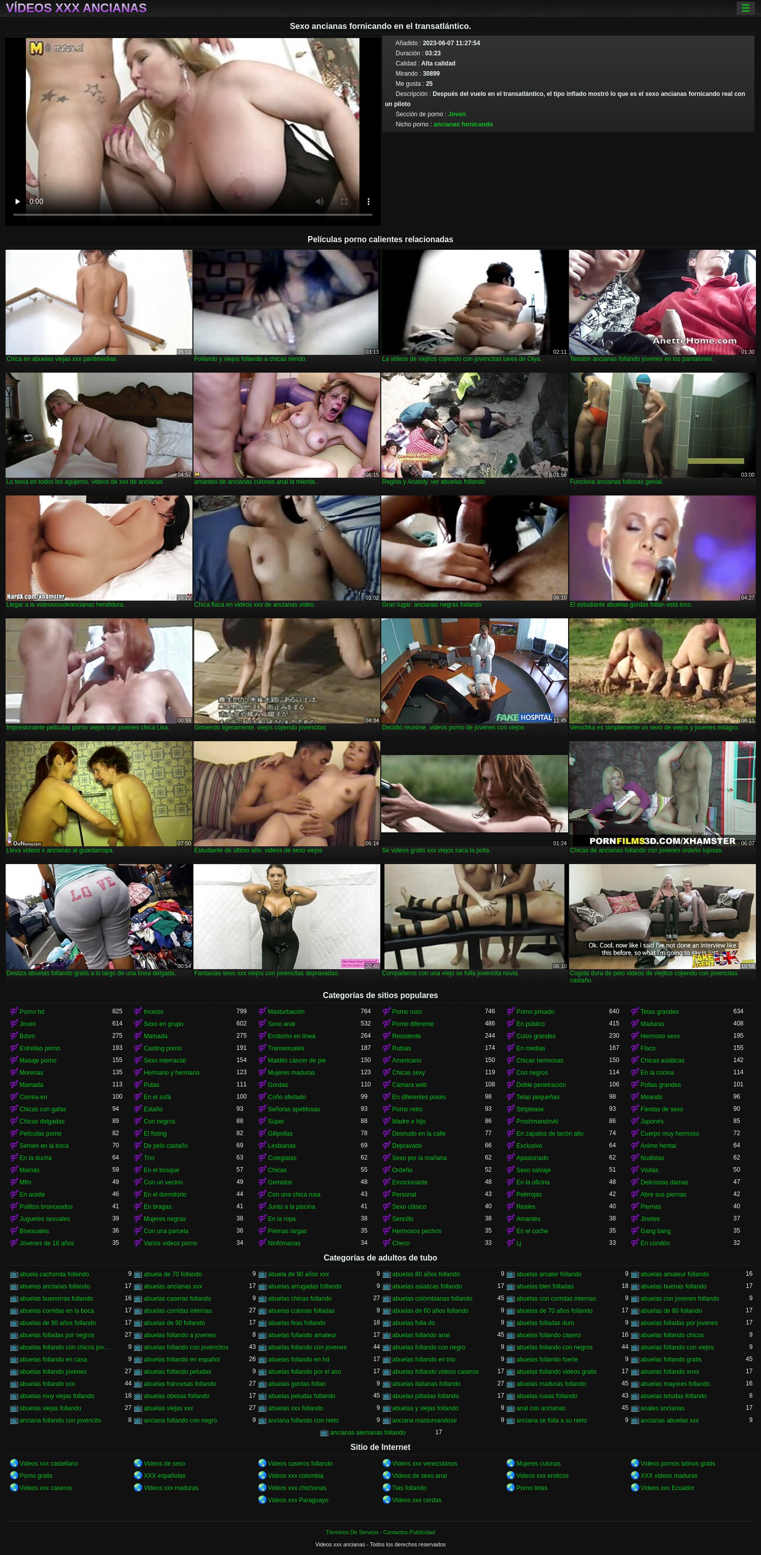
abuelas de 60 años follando (430, 1310)
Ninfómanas (284, 1243)
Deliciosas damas (664, 1182)
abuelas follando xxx (47, 1383)
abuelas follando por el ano (304, 1371)
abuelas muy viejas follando (57, 1396)
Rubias (401, 1048)
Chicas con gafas (43, 1109)
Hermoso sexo (660, 1036)
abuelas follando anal (421, 1335)
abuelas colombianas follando (432, 1298)
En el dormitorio (165, 1194)
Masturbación (286, 1011)
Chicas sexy (408, 1072)
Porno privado (535, 1011)
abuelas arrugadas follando (305, 1286)
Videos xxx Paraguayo (298, 1500)
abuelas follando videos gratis (556, 1371)
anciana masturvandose (424, 1420)
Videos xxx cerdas (417, 1500)
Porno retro (407, 1109)
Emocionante (410, 1182)
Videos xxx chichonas (297, 1488)
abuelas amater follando (548, 1274)
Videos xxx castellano (49, 1463)
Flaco (648, 1048)
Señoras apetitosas (294, 1109)
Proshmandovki (537, 1121)
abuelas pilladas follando (425, 1396)
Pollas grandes (661, 1084)
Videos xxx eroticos (542, 1475)
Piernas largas (287, 1231)
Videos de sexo (164, 1463)
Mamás (30, 1170)
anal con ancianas (541, 1408)
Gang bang (656, 1231)
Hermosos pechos (417, 1231)
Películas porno (41, 1133)
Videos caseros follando (300, 1463)
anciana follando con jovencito (61, 1420)
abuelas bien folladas (545, 1286)
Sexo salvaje (533, 1170)
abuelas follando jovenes (53, 1371)
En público (530, 1024)
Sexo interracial (165, 1060)
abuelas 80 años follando (426, 1274)
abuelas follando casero (548, 1335)
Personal (404, 1194)
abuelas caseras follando (177, 1298)
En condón (655, 1243)
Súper (276, 1121)
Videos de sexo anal (419, 1475)
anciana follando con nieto (303, 1420)
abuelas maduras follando (551, 1383)
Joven (457, 114)
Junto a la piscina (291, 1206)
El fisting (155, 1133)
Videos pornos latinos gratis (678, 1463)
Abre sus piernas (663, 1194)
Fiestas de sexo (662, 1109)
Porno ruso (407, 1011)
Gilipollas (280, 1133)
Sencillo (403, 1218)
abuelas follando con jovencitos (186, 1347)
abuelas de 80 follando (671, 1310)
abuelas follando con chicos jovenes (66, 1347)
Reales (525, 1206)
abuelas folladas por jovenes (679, 1323)
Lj (518, 1243)
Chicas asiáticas (663, 1060)
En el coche (532, 1231)
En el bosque (161, 1170)
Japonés (652, 1121)
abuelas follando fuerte (547, 1359)
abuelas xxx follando (295, 1408)
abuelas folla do (413, 1323)
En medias (530, 1048)
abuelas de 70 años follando (554, 1310)
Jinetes (650, 1218)
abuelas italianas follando (426, 1383)
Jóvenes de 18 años (47, 1243)
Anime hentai (658, 1145)
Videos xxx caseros (46, 1488)
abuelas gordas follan (297, 1383)
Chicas (277, 1170)
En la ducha (36, 1158)
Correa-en (33, 1097)
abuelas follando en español (181, 1359)
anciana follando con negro (180, 1420)
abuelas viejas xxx (168, 1408)
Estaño (153, 1109)
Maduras (653, 1024)
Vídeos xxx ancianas (76, 8)
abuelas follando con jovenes (307, 1347)
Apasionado (532, 1158)
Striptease (530, 1109)
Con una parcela (166, 1231)
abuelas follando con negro (429, 1347)
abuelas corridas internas (178, 1310)
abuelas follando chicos (672, 1335)
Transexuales (286, 1048)
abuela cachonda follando (54, 1274)
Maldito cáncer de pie (297, 1060)
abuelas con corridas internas (556, 1298)
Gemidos (280, 1182)
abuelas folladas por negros (57, 1335)
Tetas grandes (660, 1011)
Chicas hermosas (540, 1060)
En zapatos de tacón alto (549, 1133)
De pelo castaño (166, 1145)
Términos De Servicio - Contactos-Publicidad (380, 1532)
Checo (401, 1243)
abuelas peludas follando (302, 1396)
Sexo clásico (409, 1206)
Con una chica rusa (294, 1194)
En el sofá (157, 1097)
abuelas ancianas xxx (173, 1286)
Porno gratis (36, 1475)
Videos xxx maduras (171, 1488)
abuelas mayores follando (675, 1383)
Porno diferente (413, 1024)
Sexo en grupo (163, 1024)
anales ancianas (663, 1408)
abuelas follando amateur (302, 1335)
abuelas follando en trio (423, 1359)
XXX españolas (164, 1475)
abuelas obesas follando (176, 1396)
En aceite (32, 1194)
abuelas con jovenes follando (680, 1298)
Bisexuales (34, 1231)
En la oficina (532, 1182)
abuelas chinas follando (300, 1298)
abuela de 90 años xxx (298, 1274)
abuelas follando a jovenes (180, 1335)
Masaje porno (38, 1060)
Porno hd (32, 1011)
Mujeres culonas (538, 1463)
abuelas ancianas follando (55, 1286)
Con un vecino (163, 1182)
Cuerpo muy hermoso (670, 1133)
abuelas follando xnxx (670, 1371)
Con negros (532, 1072)
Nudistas (653, 1158)
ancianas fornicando (463, 124)
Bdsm (28, 1036)
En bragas (158, 1206)
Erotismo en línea (291, 1036)
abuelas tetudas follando (674, 1396)
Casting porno (163, 1048)
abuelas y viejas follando (425, 1408)
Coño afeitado (287, 1097)
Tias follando (409, 1488)
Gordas (278, 1084)
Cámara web (409, 1084)
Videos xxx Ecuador (667, 1488)
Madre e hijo (409, 1121)
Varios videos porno (170, 1243)
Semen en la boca (44, 1145)
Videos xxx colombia (295, 1475)
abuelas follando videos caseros (435, 1371)
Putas (151, 1084)
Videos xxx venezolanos (425, 1463)
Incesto (153, 1011)
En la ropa (282, 1218)
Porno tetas (531, 1488)
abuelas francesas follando (180, 1383)
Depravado (407, 1145)
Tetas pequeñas (537, 1097)
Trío (149, 1158)
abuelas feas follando (296, 1323)
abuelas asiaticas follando (427, 1286)
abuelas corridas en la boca (57, 1310)
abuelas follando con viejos (677, 1347)
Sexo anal (281, 1024)
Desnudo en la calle (419, 1133)
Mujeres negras (165, 1218)
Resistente (406, 1036)
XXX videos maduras (669, 1475)
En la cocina (657, 1072)
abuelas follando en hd (298, 1359)
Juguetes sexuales (45, 1218)
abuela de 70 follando (173, 1274)
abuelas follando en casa (53, 1359)
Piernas (651, 1206)
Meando (652, 1097)
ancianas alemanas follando (368, 1432)
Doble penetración (541, 1084)
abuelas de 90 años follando (58, 1323)
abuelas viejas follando (50, 1408)
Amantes (528, 1218)
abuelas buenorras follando (56, 1298)
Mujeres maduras (291, 1072)
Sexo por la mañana (419, 1158)
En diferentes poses (419, 1097)
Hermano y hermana (171, 1072)
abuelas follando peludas (177, 1371)
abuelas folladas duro (545, 1323)
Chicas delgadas (42, 1121)
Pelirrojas (529, 1194)
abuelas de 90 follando (174, 1323)
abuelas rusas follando (546, 1396)
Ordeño (402, 1170)
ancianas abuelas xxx (670, 1420)
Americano (406, 1060)
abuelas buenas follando (674, 1286)
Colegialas (282, 1158)
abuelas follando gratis (671, 1359)
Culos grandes (535, 1036)
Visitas (649, 1170)
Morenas (32, 1072)
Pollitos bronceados (46, 1206)
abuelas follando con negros (554, 1347)
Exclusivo (529, 1145)
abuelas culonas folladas (301, 1310)
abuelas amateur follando (675, 1274)
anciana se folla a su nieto (551, 1420)
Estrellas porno (40, 1048)
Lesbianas (282, 1145)
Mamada (156, 1036)
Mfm (25, 1182)
